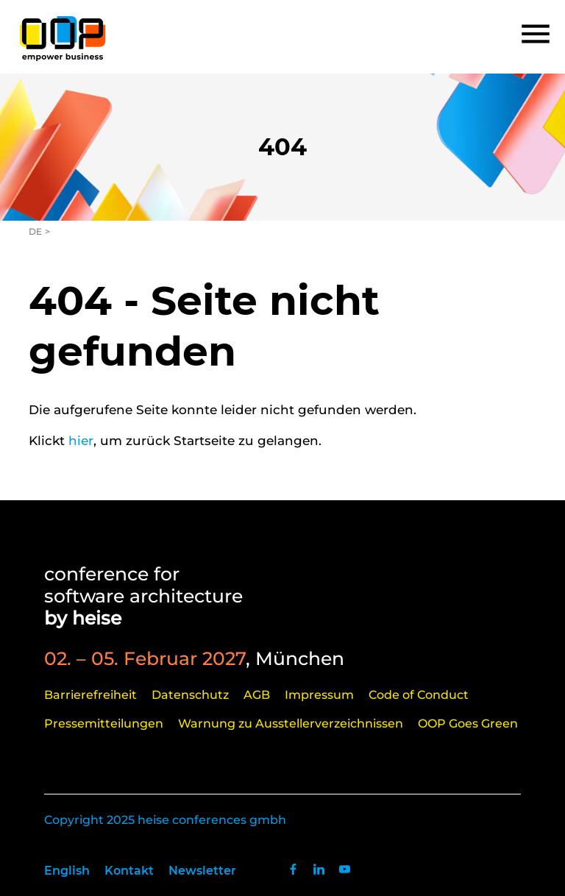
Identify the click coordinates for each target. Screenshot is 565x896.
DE (35, 231)
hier (80, 440)
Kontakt (129, 871)
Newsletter (202, 871)
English (67, 871)
